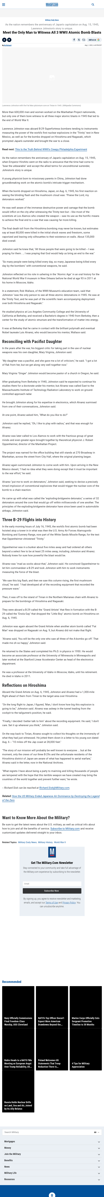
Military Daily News (52, 20)
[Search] (93, 4)
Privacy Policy (69, 902)
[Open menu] (3, 4)
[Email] (84, 40)
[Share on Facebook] (74, 40)
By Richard (7, 45)
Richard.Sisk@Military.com (54, 787)
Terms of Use (52, 902)
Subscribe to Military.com (65, 828)
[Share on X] (79, 40)
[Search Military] (47, 1132)
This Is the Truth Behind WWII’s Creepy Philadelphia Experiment (51, 149)
